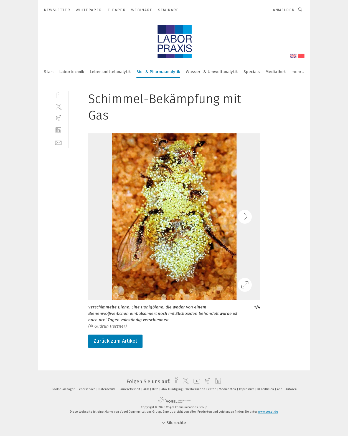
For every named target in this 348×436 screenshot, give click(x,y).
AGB (146, 389)
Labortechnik (71, 71)
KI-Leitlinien (266, 389)
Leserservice (87, 389)
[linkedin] (58, 130)
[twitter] (58, 106)
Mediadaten (228, 389)
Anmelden (284, 10)
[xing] (58, 118)
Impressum (247, 389)
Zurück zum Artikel (115, 341)
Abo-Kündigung (172, 389)
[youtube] (195, 381)
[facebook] (58, 94)
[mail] (58, 142)
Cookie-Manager (63, 389)
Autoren (291, 389)
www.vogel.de (268, 411)
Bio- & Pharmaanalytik (158, 71)
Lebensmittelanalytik (110, 71)
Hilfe (155, 389)
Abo (280, 389)
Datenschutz (107, 389)
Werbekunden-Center (201, 389)
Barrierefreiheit (130, 389)
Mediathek (275, 71)
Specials (251, 71)
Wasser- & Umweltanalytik (212, 71)
